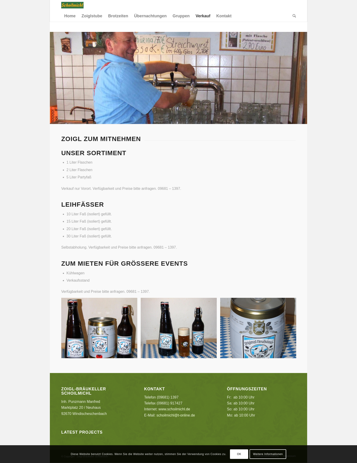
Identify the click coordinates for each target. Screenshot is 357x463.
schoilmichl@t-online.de (175, 415)
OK (239, 454)
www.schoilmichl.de (174, 409)
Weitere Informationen (268, 454)
